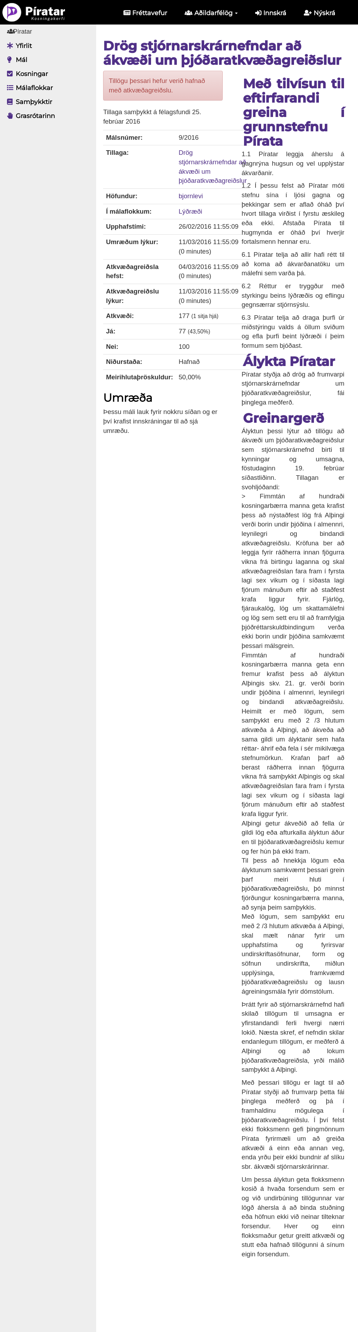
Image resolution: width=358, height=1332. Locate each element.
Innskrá (270, 13)
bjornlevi (196, 196)
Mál (15, 60)
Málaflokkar (28, 88)
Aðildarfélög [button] (211, 13)
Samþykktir (27, 102)
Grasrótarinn (29, 116)
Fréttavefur (145, 13)
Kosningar (25, 74)
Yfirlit (17, 46)
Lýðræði (195, 211)
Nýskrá (319, 13)
